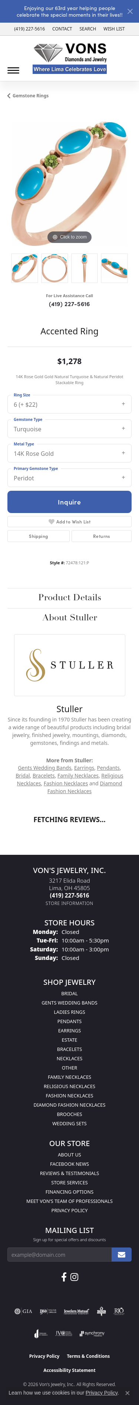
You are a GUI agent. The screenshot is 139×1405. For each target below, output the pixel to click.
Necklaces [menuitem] (70, 1058)
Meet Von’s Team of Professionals (69, 1201)
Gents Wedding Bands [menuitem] (69, 1002)
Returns (101, 536)
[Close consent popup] (127, 1393)
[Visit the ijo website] (48, 1311)
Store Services (69, 1182)
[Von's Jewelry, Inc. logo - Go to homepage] (70, 58)
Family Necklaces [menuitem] (69, 1077)
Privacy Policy (70, 1210)
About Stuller (69, 618)
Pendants (108, 767)
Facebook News (69, 1164)
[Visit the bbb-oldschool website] (101, 1311)
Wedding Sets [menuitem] (69, 1123)
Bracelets (44, 775)
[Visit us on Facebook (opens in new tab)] (64, 1277)
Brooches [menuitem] (69, 1114)
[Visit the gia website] (23, 1311)
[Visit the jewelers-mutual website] (76, 1311)
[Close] (130, 11)
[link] (29, 29)
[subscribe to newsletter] (122, 1254)
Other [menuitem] (69, 1067)
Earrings (84, 767)
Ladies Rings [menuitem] (69, 1012)
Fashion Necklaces (66, 783)
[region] (69, 183)
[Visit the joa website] (40, 1333)
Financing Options (69, 1191)
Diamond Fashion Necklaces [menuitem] (69, 1104)
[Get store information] (69, 903)
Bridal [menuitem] (69, 993)
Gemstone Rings (31, 96)
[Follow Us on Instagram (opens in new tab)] (74, 1277)
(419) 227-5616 (69, 303)
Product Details (69, 598)
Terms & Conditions (88, 1356)
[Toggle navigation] (13, 70)
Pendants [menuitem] (69, 1021)
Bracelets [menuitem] (69, 1049)
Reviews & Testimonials (69, 1173)
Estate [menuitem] (69, 1039)
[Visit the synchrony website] (92, 1333)
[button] (87, 29)
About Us (69, 1154)
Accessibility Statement (69, 1370)
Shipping (38, 536)
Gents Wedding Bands (44, 767)
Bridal (23, 775)
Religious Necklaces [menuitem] (69, 1086)
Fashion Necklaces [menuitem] (69, 1095)
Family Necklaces (78, 775)
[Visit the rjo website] (119, 1311)
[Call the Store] (69, 895)
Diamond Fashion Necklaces (84, 787)
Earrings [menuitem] (69, 1030)
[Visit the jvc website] (64, 1333)
